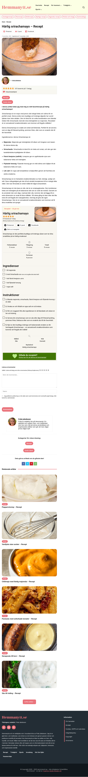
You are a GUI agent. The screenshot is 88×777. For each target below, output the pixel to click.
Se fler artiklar (29, 702)
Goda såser (7, 102)
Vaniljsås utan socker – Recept (14, 545)
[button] (83, 7)
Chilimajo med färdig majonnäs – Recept (18, 582)
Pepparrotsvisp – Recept (12, 507)
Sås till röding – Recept (11, 694)
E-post (18, 31)
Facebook (29, 31)
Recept (8, 22)
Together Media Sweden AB (52, 771)
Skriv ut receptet (11, 229)
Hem (3, 22)
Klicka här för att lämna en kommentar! (32, 358)
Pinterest (7, 31)
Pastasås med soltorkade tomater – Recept (19, 619)
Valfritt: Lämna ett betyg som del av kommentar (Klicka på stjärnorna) (20, 370)
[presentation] (13, 404)
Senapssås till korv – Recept (13, 656)
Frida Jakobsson (16, 80)
